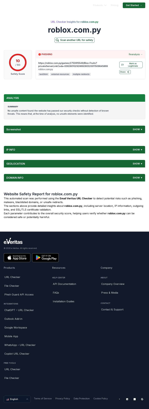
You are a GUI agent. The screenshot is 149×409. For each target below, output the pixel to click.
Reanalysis (136, 54)
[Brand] (74, 241)
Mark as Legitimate (129, 64)
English (17, 399)
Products (100, 5)
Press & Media (109, 292)
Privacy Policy (62, 398)
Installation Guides (63, 301)
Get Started (134, 5)
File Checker (11, 285)
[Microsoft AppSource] (135, 399)
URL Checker (12, 277)
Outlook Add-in (13, 318)
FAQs (56, 292)
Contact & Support (112, 309)
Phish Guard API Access (19, 294)
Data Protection (82, 398)
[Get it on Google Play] (45, 257)
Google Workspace (15, 327)
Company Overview (112, 283)
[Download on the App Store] (17, 257)
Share (124, 72)
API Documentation (64, 283)
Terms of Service (43, 398)
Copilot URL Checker (16, 353)
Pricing (114, 5)
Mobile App (11, 336)
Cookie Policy (100, 398)
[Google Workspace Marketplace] (142, 399)
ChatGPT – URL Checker (19, 310)
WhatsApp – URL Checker (20, 345)
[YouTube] (120, 399)
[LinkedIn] (127, 399)
